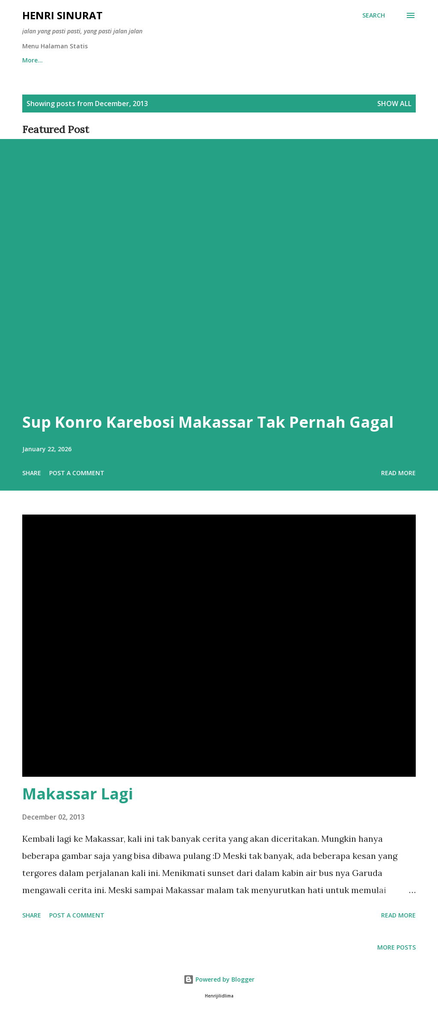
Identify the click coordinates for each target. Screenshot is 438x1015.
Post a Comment (76, 473)
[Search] (373, 15)
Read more (398, 473)
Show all (394, 103)
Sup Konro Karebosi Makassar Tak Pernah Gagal (208, 421)
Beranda (34, 60)
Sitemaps (192, 60)
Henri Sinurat (62, 15)
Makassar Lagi (77, 793)
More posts (396, 947)
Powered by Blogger (219, 979)
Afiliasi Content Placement (112, 60)
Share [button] (31, 473)
